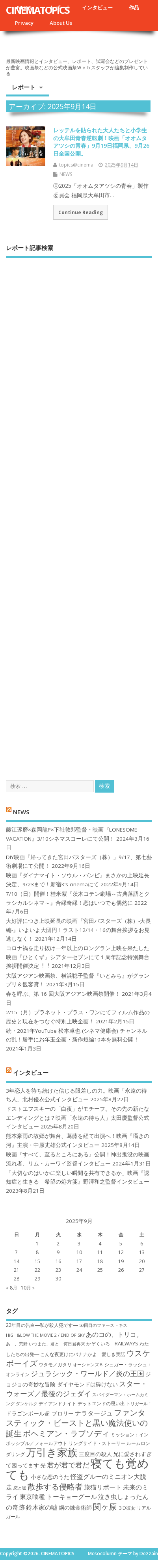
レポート (23, 87)
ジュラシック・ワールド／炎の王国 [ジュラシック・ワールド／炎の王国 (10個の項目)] (87, 1373)
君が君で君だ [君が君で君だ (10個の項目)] (68, 1464)
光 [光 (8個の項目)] (43, 1465)
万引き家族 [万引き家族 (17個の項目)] (52, 1452)
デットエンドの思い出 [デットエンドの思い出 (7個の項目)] (101, 1403)
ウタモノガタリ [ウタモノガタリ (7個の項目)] (55, 1364)
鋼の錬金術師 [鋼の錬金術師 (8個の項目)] (75, 1507)
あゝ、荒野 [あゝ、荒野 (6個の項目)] (17, 1344)
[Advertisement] (79, 512)
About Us (61, 22)
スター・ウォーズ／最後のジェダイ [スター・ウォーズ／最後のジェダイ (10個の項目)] (76, 1388)
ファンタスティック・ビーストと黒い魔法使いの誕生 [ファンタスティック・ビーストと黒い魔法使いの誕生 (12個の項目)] (77, 1423)
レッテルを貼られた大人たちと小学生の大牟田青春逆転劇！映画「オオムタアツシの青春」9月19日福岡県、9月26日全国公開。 (101, 141)
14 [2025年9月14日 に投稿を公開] (16, 1261)
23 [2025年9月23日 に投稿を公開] (58, 1270)
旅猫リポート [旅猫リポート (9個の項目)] (103, 1487)
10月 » (28, 1287)
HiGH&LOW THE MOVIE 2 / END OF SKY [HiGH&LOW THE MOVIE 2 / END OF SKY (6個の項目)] (45, 1335)
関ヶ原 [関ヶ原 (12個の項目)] (105, 1506)
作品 (134, 7)
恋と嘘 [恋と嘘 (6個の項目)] (19, 1488)
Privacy (24, 22)
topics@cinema (76, 164)
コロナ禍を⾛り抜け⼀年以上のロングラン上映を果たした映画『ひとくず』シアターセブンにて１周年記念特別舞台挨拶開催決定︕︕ (77, 957)
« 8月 (11, 1287)
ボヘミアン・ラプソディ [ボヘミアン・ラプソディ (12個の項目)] (66, 1433)
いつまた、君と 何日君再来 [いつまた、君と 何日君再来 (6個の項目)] (57, 1344)
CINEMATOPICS (37, 10)
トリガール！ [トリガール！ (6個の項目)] (139, 1403)
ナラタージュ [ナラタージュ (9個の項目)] (94, 1413)
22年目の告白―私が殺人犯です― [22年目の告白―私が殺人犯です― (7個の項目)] (42, 1325)
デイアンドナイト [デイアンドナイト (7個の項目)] (57, 1403)
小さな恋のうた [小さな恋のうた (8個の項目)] (50, 1476)
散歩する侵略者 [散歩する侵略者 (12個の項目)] (55, 1486)
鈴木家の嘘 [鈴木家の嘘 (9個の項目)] (42, 1507)
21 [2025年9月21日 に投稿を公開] (16, 1270)
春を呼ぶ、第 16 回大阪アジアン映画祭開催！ (63, 993)
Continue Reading (80, 212)
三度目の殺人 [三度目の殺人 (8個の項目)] (95, 1454)
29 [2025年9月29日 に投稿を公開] (37, 1278)
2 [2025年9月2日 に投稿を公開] (58, 1243)
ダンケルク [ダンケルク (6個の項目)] (26, 1403)
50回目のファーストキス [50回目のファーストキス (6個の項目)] (103, 1325)
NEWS (65, 174)
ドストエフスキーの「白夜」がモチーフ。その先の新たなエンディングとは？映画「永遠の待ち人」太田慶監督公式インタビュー (77, 1117)
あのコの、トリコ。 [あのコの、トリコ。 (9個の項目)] (114, 1334)
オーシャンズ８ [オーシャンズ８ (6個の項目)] (88, 1364)
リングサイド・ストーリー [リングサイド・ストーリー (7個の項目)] (97, 1443)
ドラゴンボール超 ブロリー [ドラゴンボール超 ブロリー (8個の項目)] (40, 1413)
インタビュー (97, 7)
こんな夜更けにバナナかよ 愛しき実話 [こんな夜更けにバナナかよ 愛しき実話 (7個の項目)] (82, 1354)
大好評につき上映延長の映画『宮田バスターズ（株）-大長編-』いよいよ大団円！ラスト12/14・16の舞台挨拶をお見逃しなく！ (78, 929)
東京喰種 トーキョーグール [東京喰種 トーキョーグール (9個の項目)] (58, 1496)
